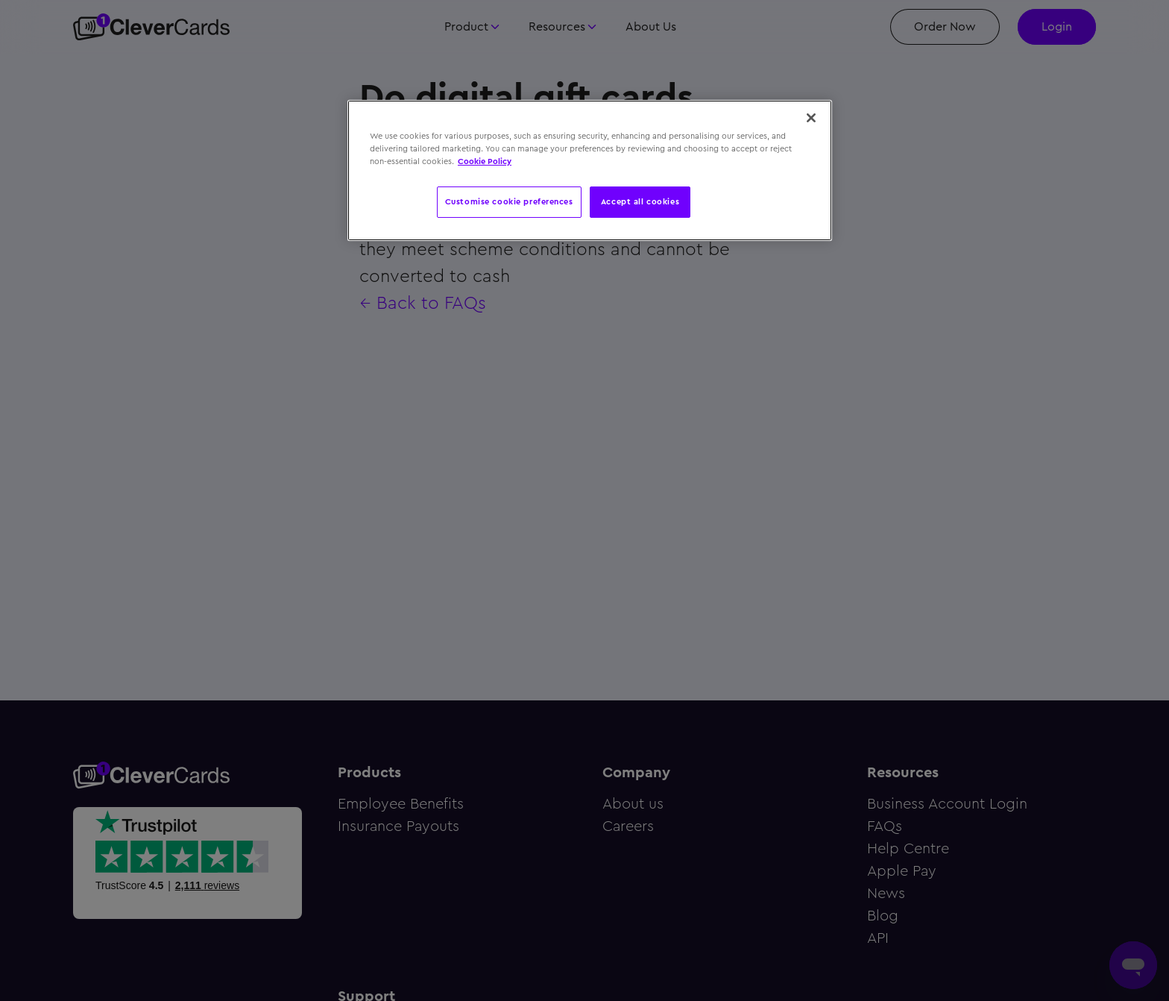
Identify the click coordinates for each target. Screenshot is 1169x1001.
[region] (589, 170)
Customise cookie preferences (509, 201)
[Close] (811, 117)
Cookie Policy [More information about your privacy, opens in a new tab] (484, 161)
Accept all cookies (640, 201)
